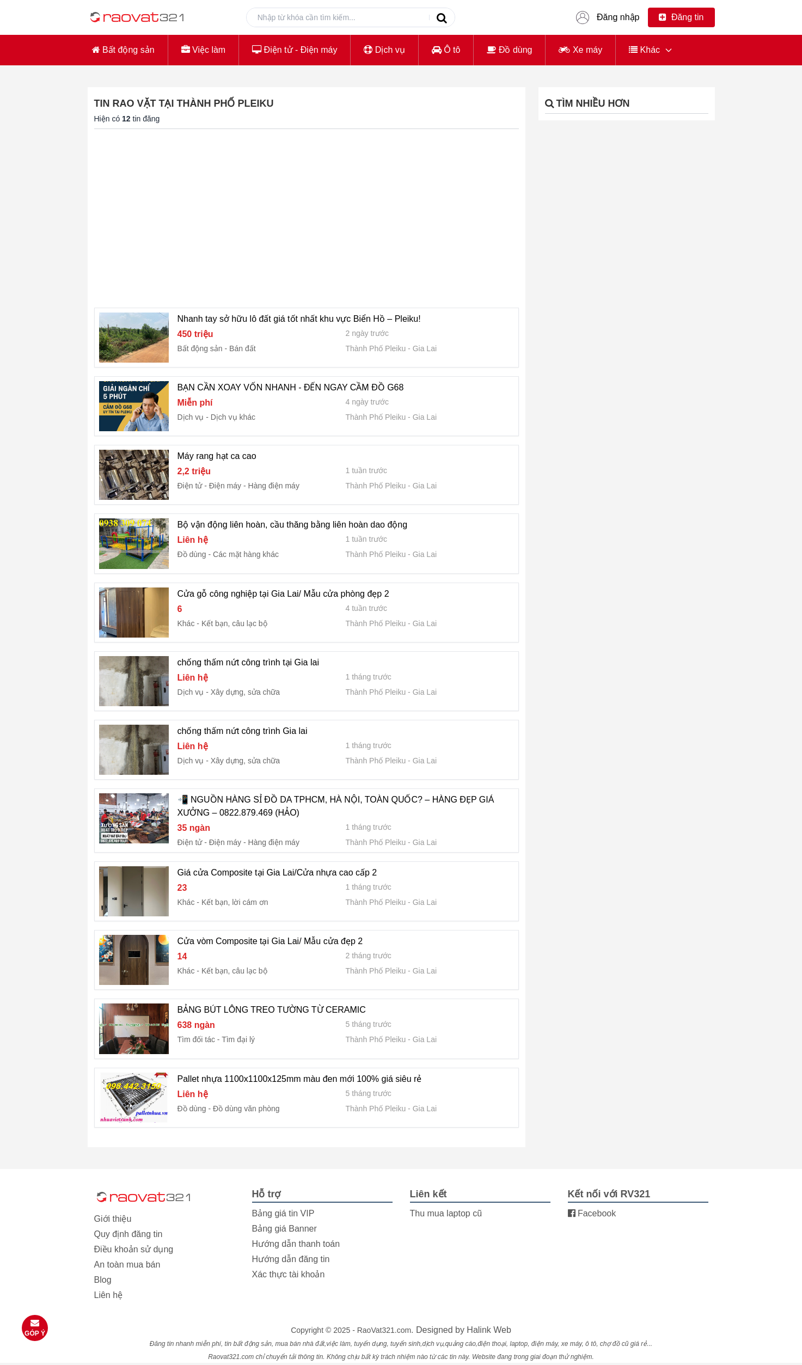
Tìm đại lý (238, 1039)
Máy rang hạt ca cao (216, 456)
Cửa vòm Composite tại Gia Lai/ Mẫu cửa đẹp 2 (270, 941)
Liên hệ (108, 1295)
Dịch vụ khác (233, 417)
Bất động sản (123, 49)
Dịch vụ (384, 49)
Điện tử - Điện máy (294, 49)
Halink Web (489, 1330)
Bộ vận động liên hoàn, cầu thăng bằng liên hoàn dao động (292, 524)
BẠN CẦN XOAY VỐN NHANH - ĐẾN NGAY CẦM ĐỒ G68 (290, 387)
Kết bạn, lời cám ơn (234, 902)
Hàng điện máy (273, 485)
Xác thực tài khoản (288, 1274)
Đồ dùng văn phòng (246, 1108)
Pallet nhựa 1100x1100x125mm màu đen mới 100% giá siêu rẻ (299, 1079)
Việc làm (203, 49)
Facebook (592, 1213)
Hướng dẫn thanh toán (296, 1243)
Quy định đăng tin (128, 1234)
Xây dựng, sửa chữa (245, 692)
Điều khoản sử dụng (134, 1249)
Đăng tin (681, 17)
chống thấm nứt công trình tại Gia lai (248, 662)
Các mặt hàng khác (246, 554)
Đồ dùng (509, 49)
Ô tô (446, 49)
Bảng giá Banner (284, 1228)
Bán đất (242, 348)
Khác (644, 49)
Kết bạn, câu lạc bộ (234, 623)
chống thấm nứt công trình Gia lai (242, 731)
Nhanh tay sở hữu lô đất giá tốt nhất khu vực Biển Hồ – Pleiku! (299, 318)
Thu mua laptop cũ (446, 1213)
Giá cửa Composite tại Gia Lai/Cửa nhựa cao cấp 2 (277, 872)
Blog (103, 1279)
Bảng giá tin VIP (283, 1213)
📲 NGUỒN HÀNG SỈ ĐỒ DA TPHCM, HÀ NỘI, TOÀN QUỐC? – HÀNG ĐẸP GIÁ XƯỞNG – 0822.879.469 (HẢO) (335, 806)
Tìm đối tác (196, 1039)
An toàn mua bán (127, 1264)
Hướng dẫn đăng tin (291, 1259)
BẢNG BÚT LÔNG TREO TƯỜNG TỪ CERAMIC (271, 1009)
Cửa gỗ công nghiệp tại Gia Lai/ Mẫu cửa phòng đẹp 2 (283, 593)
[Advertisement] (306, 218)
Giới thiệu (113, 1218)
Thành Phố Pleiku (376, 348)
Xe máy (580, 49)
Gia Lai (425, 348)
